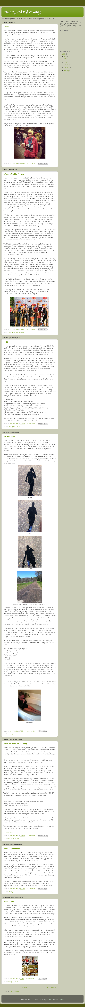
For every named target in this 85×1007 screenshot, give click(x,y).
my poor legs (9, 436)
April (65, 62)
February (67, 68)
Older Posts (51, 987)
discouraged (11, 839)
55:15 (6, 342)
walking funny (9, 901)
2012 (63, 54)
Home (24, 987)
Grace (6, 27)
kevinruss (49, 999)
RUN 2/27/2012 (8, 832)
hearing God (11, 332)
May (65, 57)
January (66, 70)
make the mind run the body (15, 744)
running (18, 427)
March (66, 65)
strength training (13, 982)
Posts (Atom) (15, 992)
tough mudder (20, 332)
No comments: (31, 164)
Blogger (62, 999)
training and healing (12, 848)
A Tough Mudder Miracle (14, 174)
